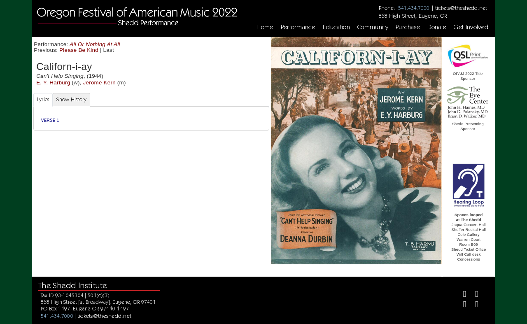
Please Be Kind (78, 50)
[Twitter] (473, 295)
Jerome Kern (99, 82)
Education (336, 27)
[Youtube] (473, 305)
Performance (298, 27)
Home (265, 27)
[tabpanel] (151, 118)
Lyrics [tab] (43, 99)
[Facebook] (461, 295)
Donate (436, 27)
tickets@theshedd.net (461, 8)
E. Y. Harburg (53, 82)
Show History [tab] (71, 99)
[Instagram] (461, 305)
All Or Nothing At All (95, 44)
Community (372, 27)
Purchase (408, 27)
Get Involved (471, 27)
